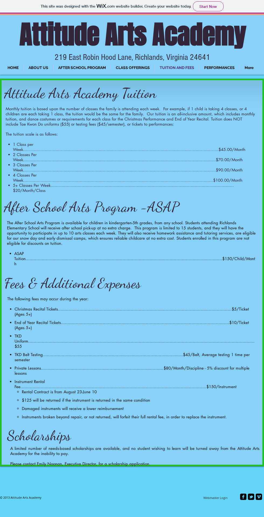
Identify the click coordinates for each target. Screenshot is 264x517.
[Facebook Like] (87, 500)
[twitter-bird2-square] (251, 497)
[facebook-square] (243, 497)
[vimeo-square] (259, 497)
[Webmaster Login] (215, 498)
